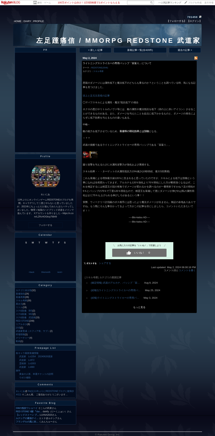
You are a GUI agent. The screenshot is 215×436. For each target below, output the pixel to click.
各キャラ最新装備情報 (27, 353)
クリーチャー (22, 338)
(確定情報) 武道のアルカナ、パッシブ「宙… (115, 282)
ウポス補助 (25, 377)
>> (169, 2)
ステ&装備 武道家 (25, 317)
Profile (45, 156)
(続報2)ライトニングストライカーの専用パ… (116, 290)
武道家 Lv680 (27, 367)
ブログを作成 (195, 2)
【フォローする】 (176, 21)
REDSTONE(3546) (99, 68)
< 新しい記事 (95, 50)
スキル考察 (21, 300)
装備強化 (20, 293)
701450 (192, 17)
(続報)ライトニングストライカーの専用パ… (115, 297)
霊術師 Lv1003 (27, 363)
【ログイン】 (194, 21)
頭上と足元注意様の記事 (96, 95)
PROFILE (38, 21)
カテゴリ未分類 (24, 290)
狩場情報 (20, 334)
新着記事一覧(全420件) (140, 50)
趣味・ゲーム (44, 2)
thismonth (45, 272)
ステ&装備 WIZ (24, 314)
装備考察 (20, 297)
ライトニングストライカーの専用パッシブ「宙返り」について (117, 63)
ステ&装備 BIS (24, 310)
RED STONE (22, 321)
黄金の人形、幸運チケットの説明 (36, 374)
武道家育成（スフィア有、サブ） (33, 331)
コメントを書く (187, 270)
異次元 (19, 304)
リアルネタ (21, 324)
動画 (18, 341)
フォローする (45, 225)
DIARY (27, 21)
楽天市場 (208, 2)
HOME (18, 21)
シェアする (105, 263)
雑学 (18, 370)
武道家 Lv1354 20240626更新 (36, 356)
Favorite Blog (45, 403)
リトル (19, 307)
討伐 (18, 327)
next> (59, 272)
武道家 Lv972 (27, 360)
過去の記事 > (185, 50)
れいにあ (20, 391)
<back (31, 272)
